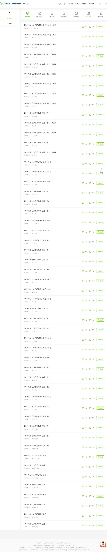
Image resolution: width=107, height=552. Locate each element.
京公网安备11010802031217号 (66, 545)
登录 (99, 4)
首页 (60, 4)
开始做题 (100, 26)
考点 (86, 26)
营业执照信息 (60, 547)
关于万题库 (38, 543)
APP (101, 168)
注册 (106, 4)
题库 (65, 4)
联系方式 (62, 543)
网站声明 (55, 543)
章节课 (77, 4)
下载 (93, 26)
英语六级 (9, 23)
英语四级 (6, 18)
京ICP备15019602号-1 (49, 545)
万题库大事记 (47, 543)
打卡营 (71, 4)
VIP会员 (84, 4)
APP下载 (91, 4)
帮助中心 (69, 543)
